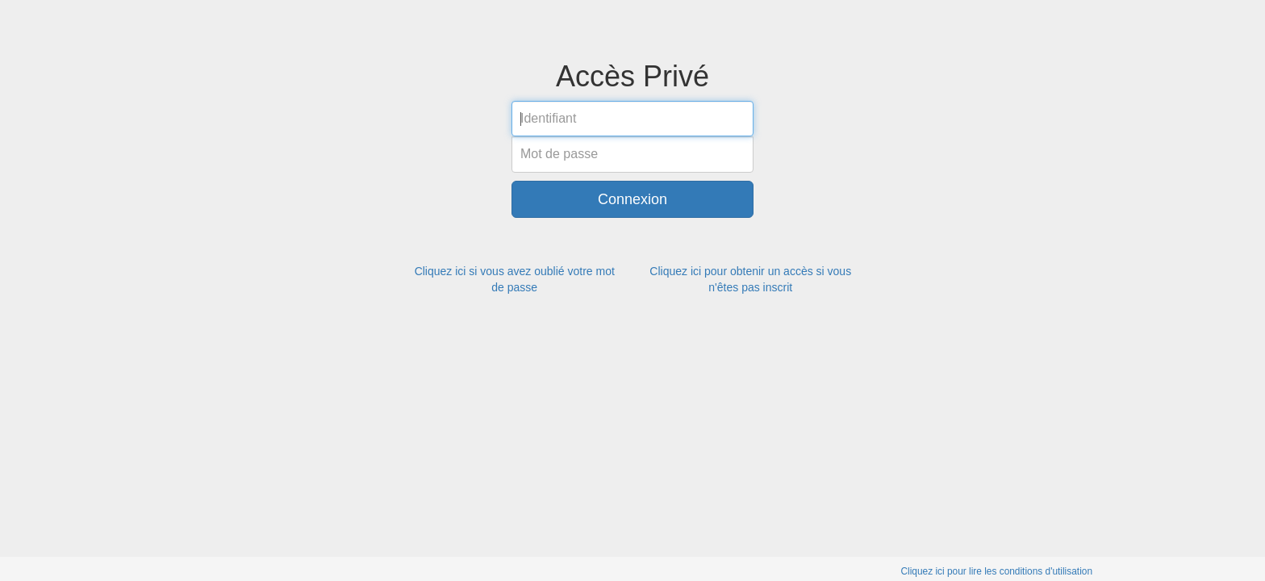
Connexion (632, 199)
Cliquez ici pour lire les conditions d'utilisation (996, 571)
